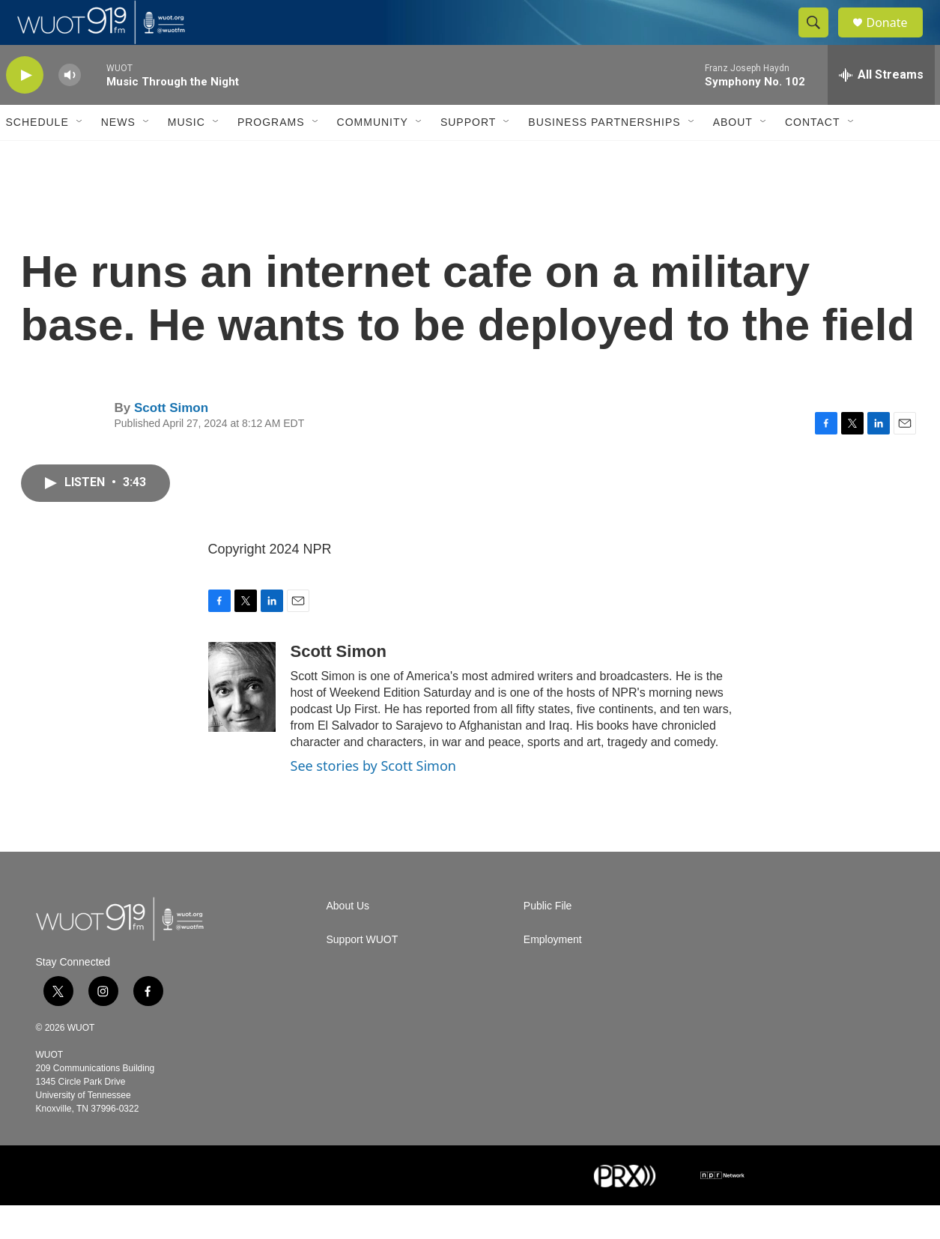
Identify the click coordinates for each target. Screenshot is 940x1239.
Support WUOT (362, 973)
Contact (812, 156)
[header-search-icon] (821, 40)
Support (468, 156)
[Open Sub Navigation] (80, 156)
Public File (548, 939)
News (118, 156)
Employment (553, 973)
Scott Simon (171, 441)
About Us (348, 939)
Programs (271, 156)
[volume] (69, 109)
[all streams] (881, 109)
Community (372, 156)
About (733, 156)
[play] (25, 109)
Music (186, 156)
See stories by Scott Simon (373, 799)
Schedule (37, 156)
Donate (896, 39)
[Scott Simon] (242, 721)
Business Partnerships (604, 156)
